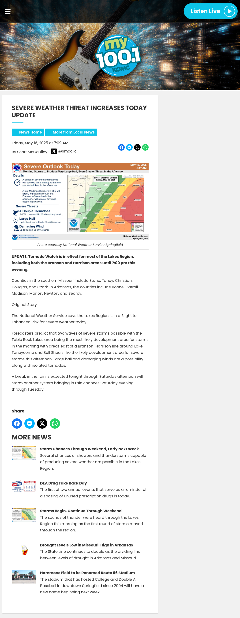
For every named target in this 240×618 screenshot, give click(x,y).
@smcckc (63, 151)
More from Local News (74, 132)
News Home (30, 132)
